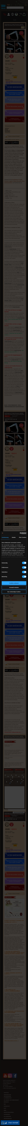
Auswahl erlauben (14, 587)
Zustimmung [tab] (5, 537)
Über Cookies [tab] (22, 537)
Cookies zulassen (14, 583)
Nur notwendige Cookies (14, 591)
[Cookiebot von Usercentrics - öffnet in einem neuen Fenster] (20, 533)
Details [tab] (14, 537)
